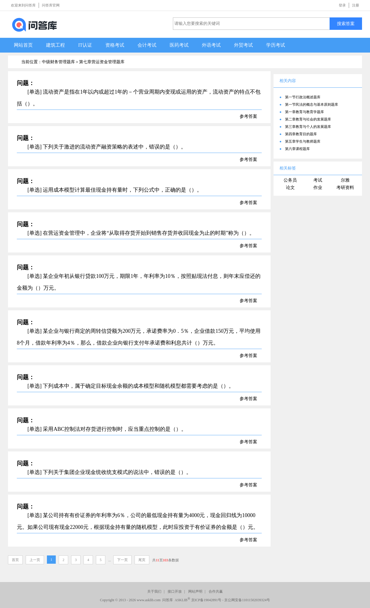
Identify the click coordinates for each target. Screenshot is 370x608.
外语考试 (211, 45)
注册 (355, 5)
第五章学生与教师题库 (302, 141)
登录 (342, 5)
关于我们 (154, 591)
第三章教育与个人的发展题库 (308, 127)
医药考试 (179, 45)
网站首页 (23, 45)
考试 (317, 180)
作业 (317, 187)
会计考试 (146, 45)
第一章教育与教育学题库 (304, 112)
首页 (15, 560)
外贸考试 (243, 45)
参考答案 (248, 116)
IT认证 (85, 45)
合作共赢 (216, 591)
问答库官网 (51, 5)
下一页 (122, 560)
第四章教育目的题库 (301, 134)
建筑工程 (55, 45)
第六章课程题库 (297, 149)
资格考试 (114, 45)
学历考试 (275, 45)
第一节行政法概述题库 (302, 97)
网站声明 (195, 591)
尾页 (141, 560)
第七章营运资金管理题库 (102, 62)
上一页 (35, 560)
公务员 (290, 180)
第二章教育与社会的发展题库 (308, 119)
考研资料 (345, 187)
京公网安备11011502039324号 (247, 600)
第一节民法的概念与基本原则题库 (311, 104)
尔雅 (345, 180)
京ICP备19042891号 (206, 600)
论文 (290, 187)
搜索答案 (346, 23)
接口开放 (175, 591)
